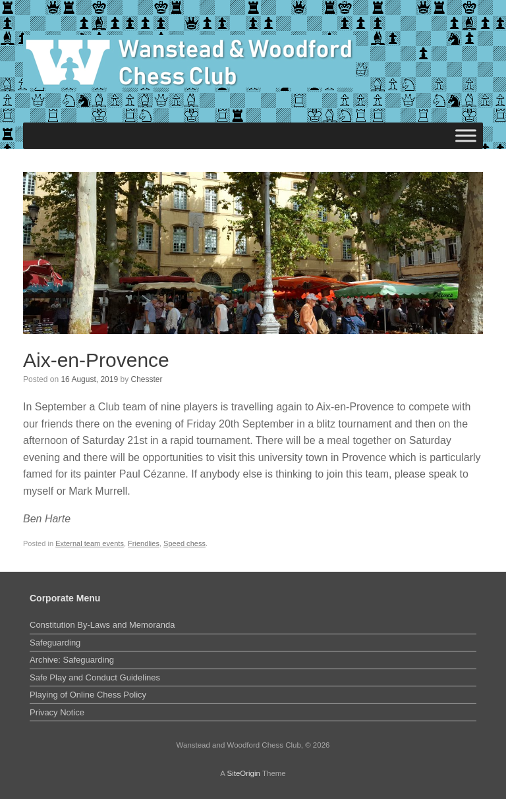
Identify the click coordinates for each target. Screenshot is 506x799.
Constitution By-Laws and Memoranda (102, 625)
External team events (89, 543)
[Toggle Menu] (465, 135)
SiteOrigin (243, 773)
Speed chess (184, 543)
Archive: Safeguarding (72, 660)
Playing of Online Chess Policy (88, 695)
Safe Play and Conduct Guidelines (95, 677)
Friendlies (143, 543)
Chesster (147, 379)
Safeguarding (55, 642)
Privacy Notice (57, 712)
